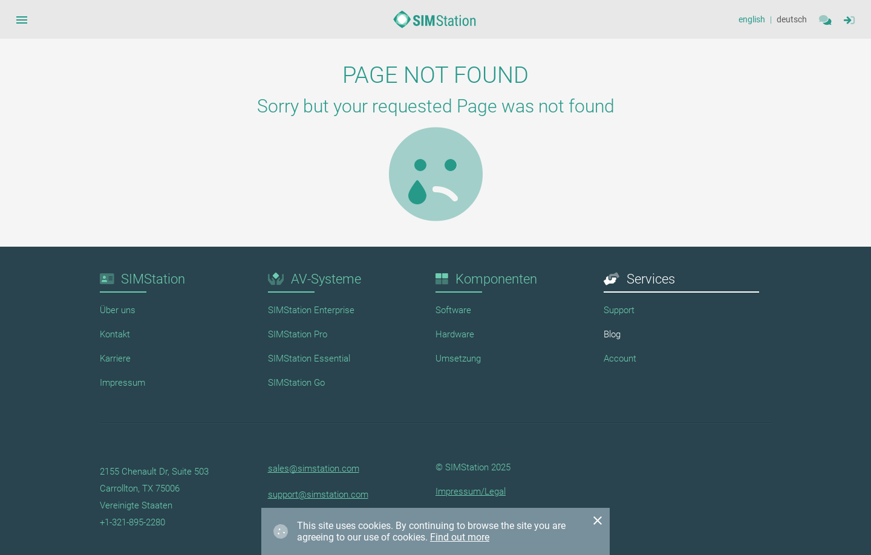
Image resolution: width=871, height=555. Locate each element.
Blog (612, 334)
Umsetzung (458, 358)
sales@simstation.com (313, 468)
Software (453, 310)
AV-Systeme (326, 279)
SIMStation (153, 279)
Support (619, 310)
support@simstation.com (318, 494)
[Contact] (825, 19)
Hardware (455, 334)
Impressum (122, 382)
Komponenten (496, 279)
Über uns (117, 310)
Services (651, 279)
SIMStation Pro (297, 334)
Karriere (115, 358)
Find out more (459, 537)
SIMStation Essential (309, 358)
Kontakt (115, 334)
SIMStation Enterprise (311, 310)
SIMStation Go (296, 382)
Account (620, 358)
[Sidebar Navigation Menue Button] (22, 19)
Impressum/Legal (471, 491)
